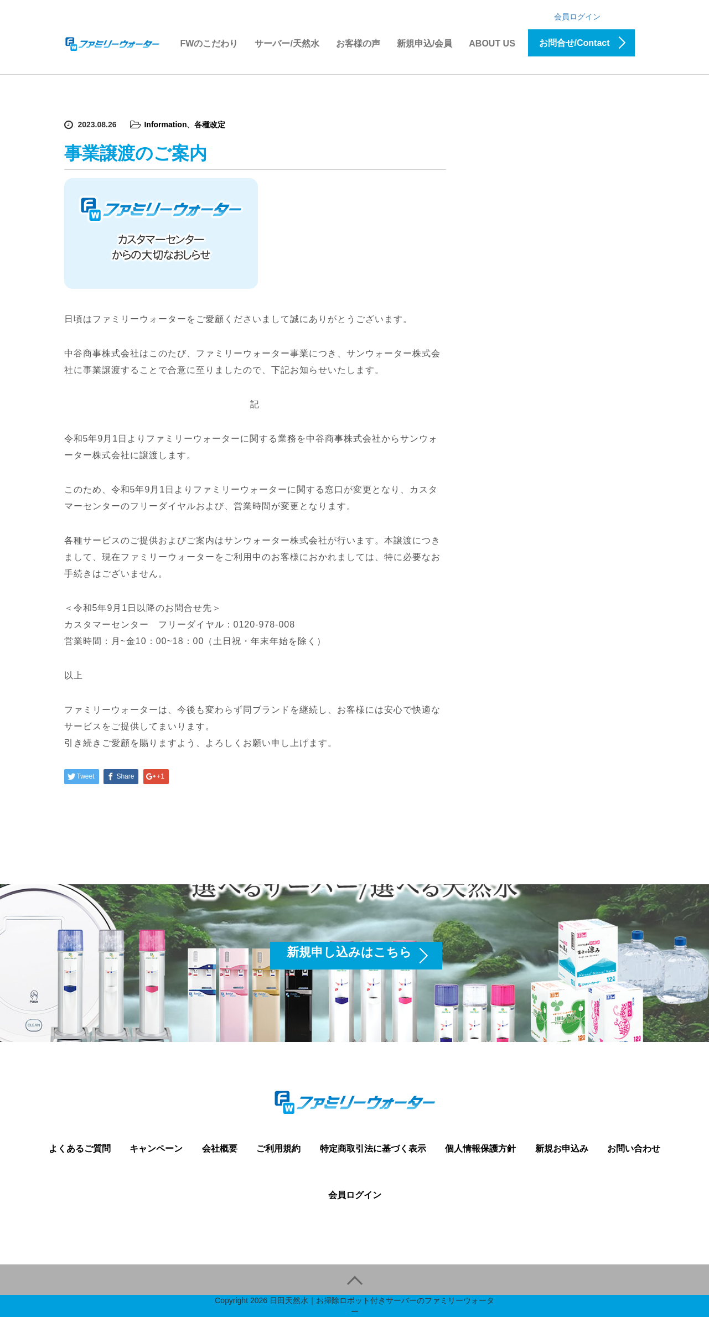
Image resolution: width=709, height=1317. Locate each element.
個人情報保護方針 (480, 1148)
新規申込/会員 (424, 43)
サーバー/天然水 (287, 43)
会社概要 (219, 1148)
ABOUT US (492, 43)
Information (165, 124)
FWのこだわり (209, 43)
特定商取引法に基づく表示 (373, 1148)
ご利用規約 (278, 1148)
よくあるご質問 (80, 1148)
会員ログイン (577, 16)
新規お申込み (561, 1148)
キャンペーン (156, 1148)
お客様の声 (358, 43)
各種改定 (209, 124)
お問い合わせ (633, 1148)
